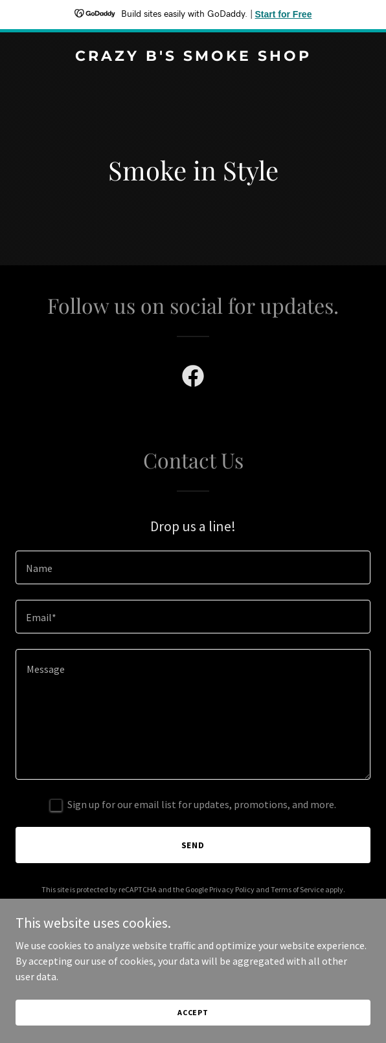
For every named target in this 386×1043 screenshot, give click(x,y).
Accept (193, 1012)
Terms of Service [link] (297, 889)
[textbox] (193, 567)
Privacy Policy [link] (232, 889)
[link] (193, 56)
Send (193, 845)
